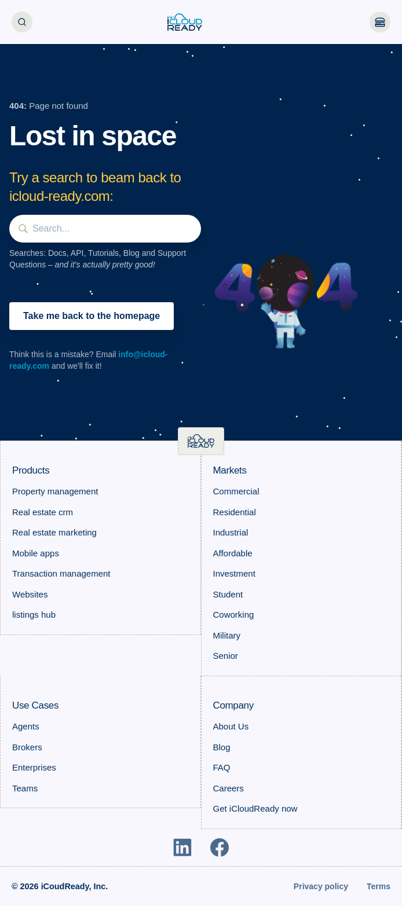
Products (30, 470)
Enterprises (34, 767)
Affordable (233, 553)
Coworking (233, 614)
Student (228, 594)
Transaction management (61, 573)
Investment (234, 573)
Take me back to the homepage (91, 316)
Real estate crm (42, 512)
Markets (230, 470)
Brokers (27, 747)
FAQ (222, 767)
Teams (25, 788)
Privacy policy (321, 886)
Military (227, 635)
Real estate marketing (54, 532)
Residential (234, 512)
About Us (231, 726)
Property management (55, 491)
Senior (225, 656)
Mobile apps (35, 553)
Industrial (230, 532)
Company (233, 705)
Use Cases (35, 705)
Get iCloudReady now (255, 808)
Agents (25, 726)
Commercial (236, 491)
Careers (228, 788)
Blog (222, 747)
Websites (29, 594)
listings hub (34, 614)
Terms (378, 886)
